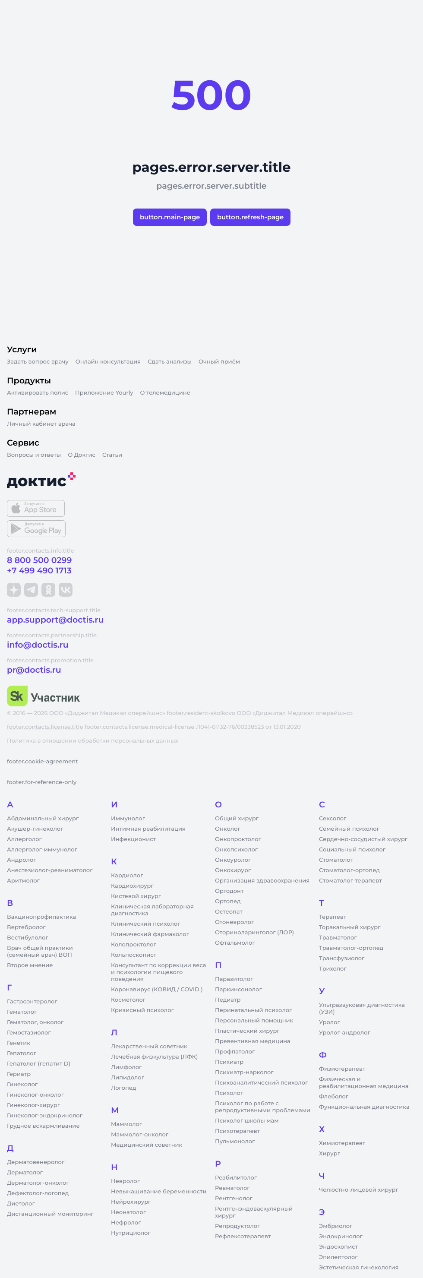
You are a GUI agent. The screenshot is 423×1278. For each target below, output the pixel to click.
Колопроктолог (133, 944)
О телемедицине (165, 392)
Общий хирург (237, 818)
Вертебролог (26, 927)
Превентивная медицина (252, 1041)
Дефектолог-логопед (38, 1193)
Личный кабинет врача (41, 424)
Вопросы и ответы (34, 455)
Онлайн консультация (108, 361)
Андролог (21, 860)
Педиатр (227, 999)
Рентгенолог (234, 1198)
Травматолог (338, 937)
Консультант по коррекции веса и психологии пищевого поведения (158, 972)
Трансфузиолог (341, 958)
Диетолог (21, 1203)
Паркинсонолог (238, 989)
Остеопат (229, 911)
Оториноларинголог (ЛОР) (254, 932)
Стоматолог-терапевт (350, 880)
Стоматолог (336, 860)
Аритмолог (23, 880)
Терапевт (332, 917)
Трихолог (333, 968)
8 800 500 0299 (39, 560)
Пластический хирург (247, 1031)
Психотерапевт (237, 1131)
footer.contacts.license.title (45, 727)
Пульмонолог (235, 1141)
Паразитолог (234, 979)
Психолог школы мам (247, 1120)
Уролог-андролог (344, 1032)
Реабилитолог (236, 1177)
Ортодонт (229, 891)
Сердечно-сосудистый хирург (363, 839)
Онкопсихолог (236, 849)
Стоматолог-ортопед (349, 870)
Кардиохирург (132, 886)
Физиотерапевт (342, 1069)
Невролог (125, 1181)
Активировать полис (37, 392)
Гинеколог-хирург (33, 1105)
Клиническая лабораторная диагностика (152, 910)
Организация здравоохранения (262, 880)
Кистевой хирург (136, 896)
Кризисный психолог (142, 1010)
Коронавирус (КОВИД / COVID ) (157, 989)
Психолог (229, 1093)
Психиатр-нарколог (244, 1072)
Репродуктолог (237, 1226)
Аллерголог (24, 839)
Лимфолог (126, 1067)
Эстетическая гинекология (358, 1267)
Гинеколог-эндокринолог (44, 1115)
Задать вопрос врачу (38, 361)
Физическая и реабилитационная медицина (363, 1083)
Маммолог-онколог (139, 1134)
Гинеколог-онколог (35, 1094)
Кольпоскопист (133, 955)
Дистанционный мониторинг (50, 1214)
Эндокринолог (341, 1236)
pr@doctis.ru (34, 670)
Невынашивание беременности (158, 1191)
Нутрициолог (131, 1233)
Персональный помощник (254, 1020)
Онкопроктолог (238, 839)
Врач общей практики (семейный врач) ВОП (40, 951)
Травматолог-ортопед (351, 948)
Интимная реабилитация (148, 829)
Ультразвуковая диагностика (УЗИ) (362, 1008)
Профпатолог (235, 1051)
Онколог (227, 829)
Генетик (18, 1043)
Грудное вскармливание (43, 1126)
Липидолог (127, 1077)
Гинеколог (22, 1084)
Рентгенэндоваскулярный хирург (254, 1212)
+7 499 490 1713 (39, 571)
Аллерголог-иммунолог (42, 849)
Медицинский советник (146, 1145)
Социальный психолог (352, 849)
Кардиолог (127, 875)
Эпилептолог (338, 1257)
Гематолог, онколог (35, 1022)
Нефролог (126, 1222)
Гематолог (22, 1012)
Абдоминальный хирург (43, 818)
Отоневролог (234, 922)
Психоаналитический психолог (261, 1082)
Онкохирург (233, 870)
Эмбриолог (335, 1226)
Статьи (112, 455)
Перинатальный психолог (253, 1010)
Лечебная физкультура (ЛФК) (154, 1056)
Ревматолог (232, 1188)
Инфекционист (133, 839)
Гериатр (19, 1074)
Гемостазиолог (29, 1032)
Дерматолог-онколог (38, 1183)
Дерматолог (25, 1172)
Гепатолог (21, 1053)
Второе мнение (30, 965)
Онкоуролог (233, 860)
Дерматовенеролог (35, 1162)
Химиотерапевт (342, 1143)
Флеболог (333, 1096)
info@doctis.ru (38, 645)
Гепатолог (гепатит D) (38, 1063)
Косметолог (128, 999)
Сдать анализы (170, 361)
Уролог (329, 1022)
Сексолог (332, 818)
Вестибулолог (27, 937)
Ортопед (228, 901)
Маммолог (126, 1124)
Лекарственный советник (149, 1046)
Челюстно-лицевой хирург (358, 1189)
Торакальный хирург (349, 927)
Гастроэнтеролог (32, 1001)
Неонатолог (128, 1212)
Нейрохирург (131, 1202)
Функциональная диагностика (364, 1107)
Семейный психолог (349, 829)
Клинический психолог (145, 924)
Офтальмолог (235, 943)
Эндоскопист (338, 1246)
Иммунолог (128, 818)
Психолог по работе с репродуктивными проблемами (262, 1107)
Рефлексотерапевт (243, 1236)
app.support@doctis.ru (55, 620)
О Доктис (81, 455)
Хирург (329, 1153)
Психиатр (229, 1062)
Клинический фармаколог (150, 934)
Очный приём (219, 361)
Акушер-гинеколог (35, 829)
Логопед (123, 1088)
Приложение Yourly (104, 392)
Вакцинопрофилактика (41, 917)
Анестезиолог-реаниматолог (49, 870)
